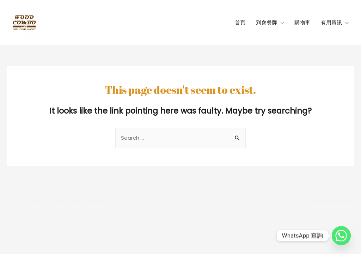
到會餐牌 (266, 22)
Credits (97, 206)
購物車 (302, 22)
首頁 (240, 22)
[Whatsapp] (341, 235)
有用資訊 (331, 22)
